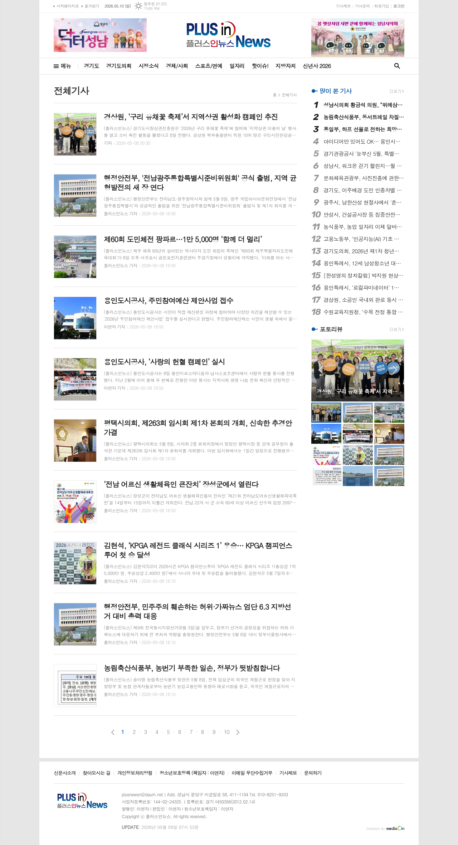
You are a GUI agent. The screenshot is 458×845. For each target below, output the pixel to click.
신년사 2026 (317, 65)
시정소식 (148, 65)
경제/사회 (177, 65)
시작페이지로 (68, 6)
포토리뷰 (331, 329)
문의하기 (313, 773)
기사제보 (343, 6)
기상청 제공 (152, 8)
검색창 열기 (397, 66)
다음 (238, 732)
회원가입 (381, 6)
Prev (320, 370)
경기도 (91, 65)
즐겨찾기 (91, 6)
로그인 (398, 6)
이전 (113, 732)
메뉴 (66, 65)
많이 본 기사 (335, 91)
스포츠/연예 (208, 65)
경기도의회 (119, 65)
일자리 (236, 65)
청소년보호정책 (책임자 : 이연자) (192, 773)
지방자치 (286, 65)
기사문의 (362, 6)
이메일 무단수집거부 (252, 773)
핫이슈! (260, 65)
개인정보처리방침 (134, 773)
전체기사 (289, 94)
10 (227, 731)
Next (395, 370)
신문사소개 (64, 773)
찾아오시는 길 (96, 773)
